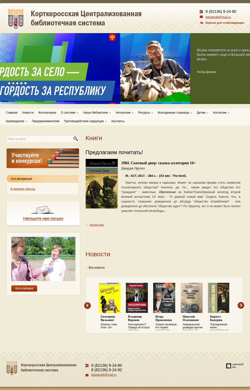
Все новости (96, 267)
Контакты (118, 121)
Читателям (125, 112)
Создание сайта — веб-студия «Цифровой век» (235, 365)
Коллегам (221, 112)
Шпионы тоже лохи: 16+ (112, 322)
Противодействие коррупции (85, 121)
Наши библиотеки (97, 112)
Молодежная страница (175, 112)
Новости (28, 112)
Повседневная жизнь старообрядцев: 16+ (221, 322)
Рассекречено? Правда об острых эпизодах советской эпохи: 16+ (139, 322)
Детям (202, 112)
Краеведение (16, 121)
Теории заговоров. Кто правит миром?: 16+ (166, 322)
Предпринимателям (45, 121)
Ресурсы (145, 112)
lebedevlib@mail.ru (218, 17)
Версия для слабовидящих (225, 22)
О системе (69, 112)
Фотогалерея (47, 112)
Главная (11, 112)
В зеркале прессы (22, 189)
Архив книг (97, 224)
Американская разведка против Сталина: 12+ (194, 322)
